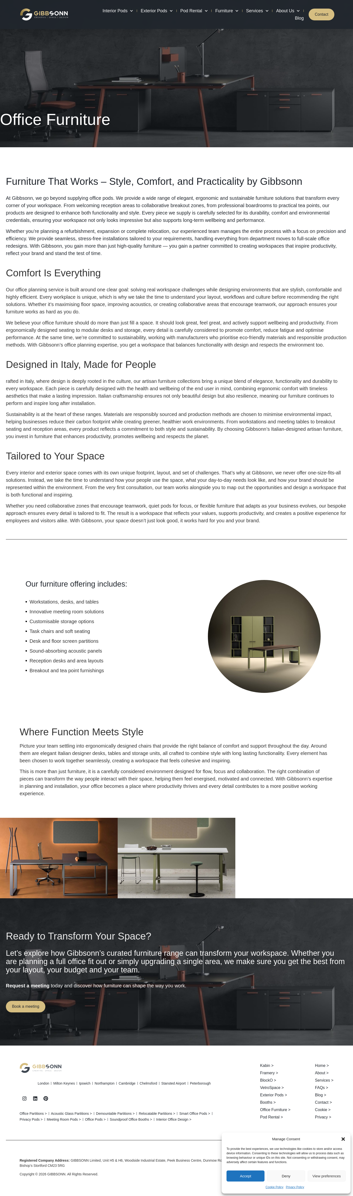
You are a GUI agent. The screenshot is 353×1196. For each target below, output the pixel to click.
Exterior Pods (155, 10)
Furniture (224, 10)
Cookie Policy (274, 1187)
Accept (245, 1176)
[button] (343, 1139)
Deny (286, 1176)
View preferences (327, 1176)
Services (255, 10)
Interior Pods (116, 10)
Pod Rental (192, 10)
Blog (297, 18)
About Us (286, 10)
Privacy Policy (295, 1187)
